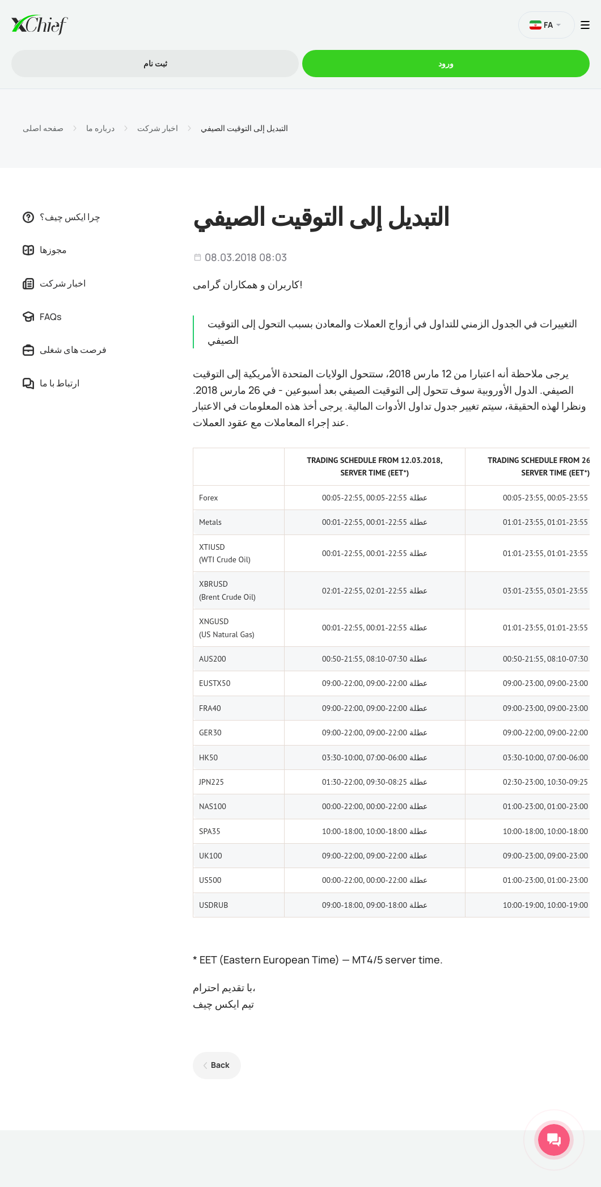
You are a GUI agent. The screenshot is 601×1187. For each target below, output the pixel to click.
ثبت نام (155, 63)
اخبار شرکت (157, 128)
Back (220, 1064)
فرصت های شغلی (65, 349)
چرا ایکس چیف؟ (61, 217)
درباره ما (100, 128)
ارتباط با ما (51, 383)
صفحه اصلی (43, 128)
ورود (446, 63)
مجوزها (45, 249)
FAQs (42, 316)
